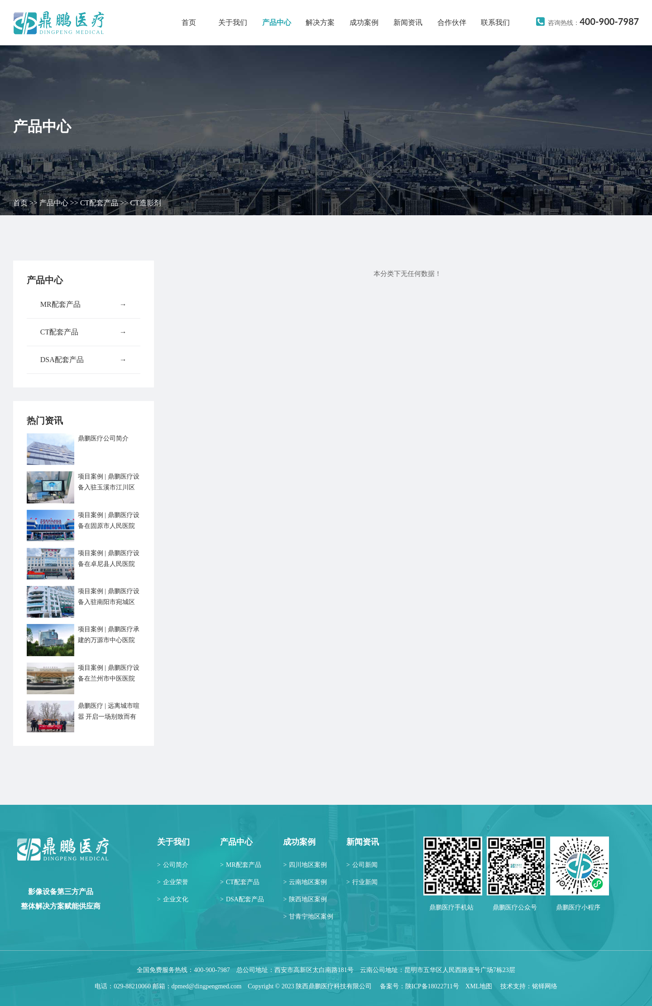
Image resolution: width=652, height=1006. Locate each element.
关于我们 (232, 22)
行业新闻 (362, 882)
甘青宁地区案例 (308, 916)
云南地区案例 (305, 882)
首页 (189, 22)
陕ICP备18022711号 (432, 986)
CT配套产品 (99, 203)
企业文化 (172, 899)
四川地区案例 (305, 864)
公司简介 (172, 864)
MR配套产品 (83, 304)
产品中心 (276, 22)
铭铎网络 (544, 986)
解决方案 (320, 22)
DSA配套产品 (83, 359)
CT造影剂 (145, 203)
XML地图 (478, 986)
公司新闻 (362, 864)
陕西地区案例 (305, 899)
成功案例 (364, 22)
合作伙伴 (451, 22)
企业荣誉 (172, 882)
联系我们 (495, 22)
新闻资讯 (407, 22)
